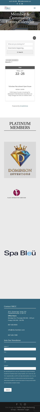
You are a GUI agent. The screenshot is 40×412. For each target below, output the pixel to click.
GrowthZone (24, 106)
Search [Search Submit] (20, 52)
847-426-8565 (12, 325)
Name (6, 346)
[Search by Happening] (20, 48)
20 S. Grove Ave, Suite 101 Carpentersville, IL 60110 (17, 312)
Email (6, 365)
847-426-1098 (12, 335)
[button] (34, 38)
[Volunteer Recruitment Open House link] (20, 80)
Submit (8, 390)
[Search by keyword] (20, 44)
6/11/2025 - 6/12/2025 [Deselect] (12, 60)
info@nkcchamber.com (16, 330)
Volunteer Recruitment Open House (20, 86)
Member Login (23, 409)
